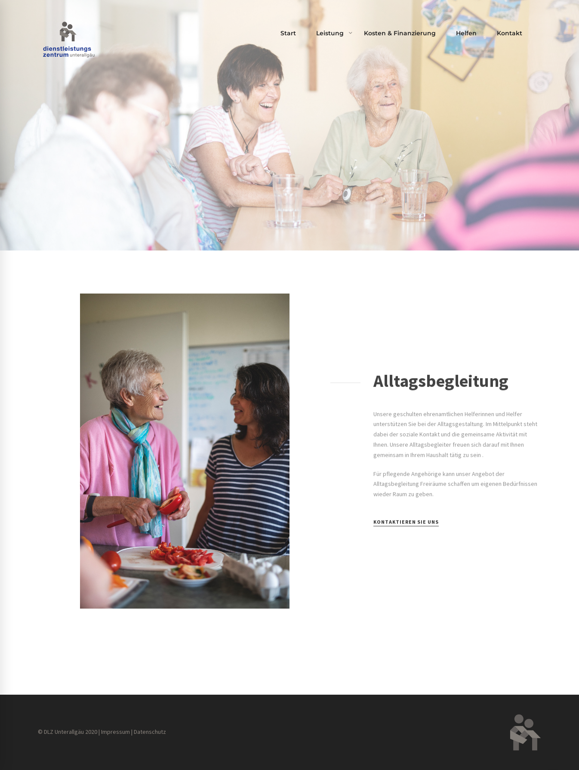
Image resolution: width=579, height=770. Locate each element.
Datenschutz (150, 732)
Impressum (115, 732)
